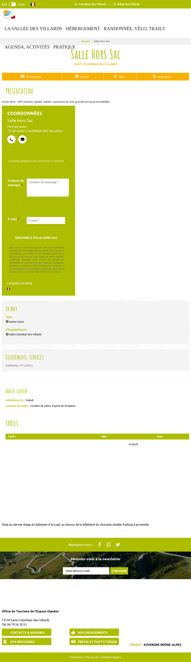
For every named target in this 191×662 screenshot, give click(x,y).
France (135, 644)
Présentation (33, 76)
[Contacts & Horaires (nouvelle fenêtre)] (26, 632)
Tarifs (120, 76)
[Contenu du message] (48, 187)
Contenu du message (16, 182)
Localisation (163, 76)
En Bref (83, 76)
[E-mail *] (46, 220)
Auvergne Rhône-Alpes (162, 644)
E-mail (13, 218)
